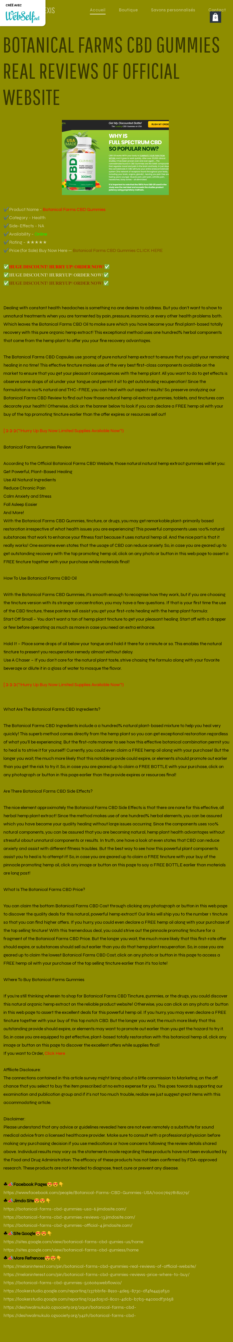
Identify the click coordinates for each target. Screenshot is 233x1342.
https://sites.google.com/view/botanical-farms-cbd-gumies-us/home (73, 1242)
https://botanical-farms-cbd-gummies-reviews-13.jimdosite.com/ (69, 1217)
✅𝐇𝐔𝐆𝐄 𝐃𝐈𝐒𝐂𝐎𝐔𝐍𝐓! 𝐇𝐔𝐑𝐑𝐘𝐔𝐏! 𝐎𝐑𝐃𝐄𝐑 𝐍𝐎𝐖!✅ (56, 275)
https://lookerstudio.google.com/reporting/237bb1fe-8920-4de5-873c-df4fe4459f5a (86, 1291)
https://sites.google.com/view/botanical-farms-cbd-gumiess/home (71, 1250)
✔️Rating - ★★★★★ (25, 242)
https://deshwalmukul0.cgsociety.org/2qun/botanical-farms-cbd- (69, 1307)
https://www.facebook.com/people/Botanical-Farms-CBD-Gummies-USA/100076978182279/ (96, 1192)
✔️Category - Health (24, 218)
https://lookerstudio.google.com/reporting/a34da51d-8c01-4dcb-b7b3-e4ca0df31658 (88, 1299)
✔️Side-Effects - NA (23, 226)
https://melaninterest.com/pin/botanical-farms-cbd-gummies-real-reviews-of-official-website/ (99, 1266)
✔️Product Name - (54, 209)
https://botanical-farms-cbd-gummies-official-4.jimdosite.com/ (67, 1225)
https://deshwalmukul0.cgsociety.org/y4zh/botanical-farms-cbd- (69, 1315)
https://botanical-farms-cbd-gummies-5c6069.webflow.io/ (62, 1283)
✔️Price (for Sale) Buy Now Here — (83, 250)
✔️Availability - (25, 234)
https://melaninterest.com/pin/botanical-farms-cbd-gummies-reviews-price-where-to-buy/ (96, 1274)
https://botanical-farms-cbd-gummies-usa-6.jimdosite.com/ (64, 1209)
